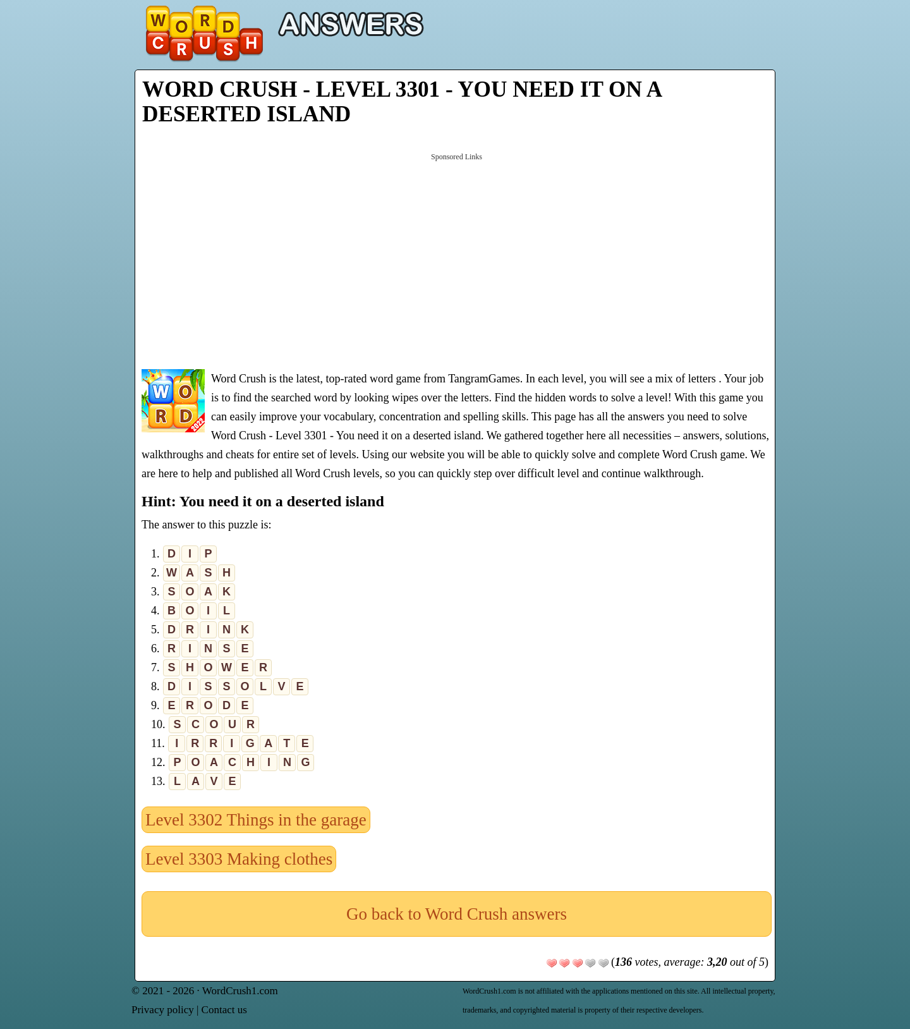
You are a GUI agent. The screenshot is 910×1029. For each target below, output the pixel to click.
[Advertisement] (457, 259)
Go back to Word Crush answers (456, 913)
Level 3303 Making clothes (238, 858)
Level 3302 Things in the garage (256, 819)
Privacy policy (162, 1010)
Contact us (224, 1010)
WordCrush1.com (240, 991)
